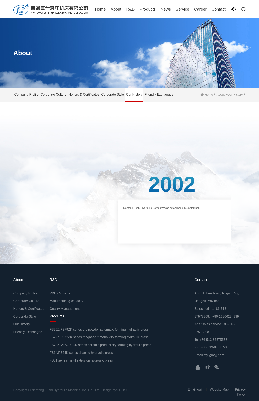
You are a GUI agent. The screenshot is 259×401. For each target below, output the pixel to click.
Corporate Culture (53, 94)
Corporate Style (112, 94)
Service (182, 9)
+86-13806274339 (225, 316)
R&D (130, 9)
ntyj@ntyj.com (214, 355)
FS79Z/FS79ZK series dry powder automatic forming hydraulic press (99, 329)
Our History (134, 94)
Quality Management (65, 308)
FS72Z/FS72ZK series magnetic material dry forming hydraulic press (99, 337)
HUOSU (123, 390)
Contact (219, 9)
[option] (172, 211)
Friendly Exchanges (158, 94)
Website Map (219, 389)
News (166, 9)
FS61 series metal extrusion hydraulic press (81, 360)
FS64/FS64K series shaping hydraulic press (81, 352)
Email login (195, 389)
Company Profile (26, 94)
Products (148, 9)
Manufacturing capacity (66, 301)
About (116, 9)
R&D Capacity (60, 293)
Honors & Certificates (83, 94)
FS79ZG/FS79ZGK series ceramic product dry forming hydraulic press (100, 345)
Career (200, 9)
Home (100, 9)
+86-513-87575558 (213, 339)
